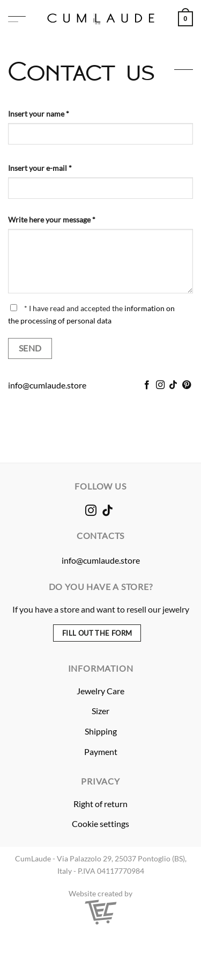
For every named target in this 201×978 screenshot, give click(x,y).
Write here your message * (51, 219)
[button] (17, 19)
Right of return (100, 804)
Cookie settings (100, 823)
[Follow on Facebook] (147, 385)
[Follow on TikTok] (173, 385)
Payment (100, 751)
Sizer (100, 711)
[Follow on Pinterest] (186, 385)
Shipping (101, 731)
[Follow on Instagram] (160, 385)
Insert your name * (38, 113)
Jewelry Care (100, 691)
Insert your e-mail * (40, 167)
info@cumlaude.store (47, 385)
